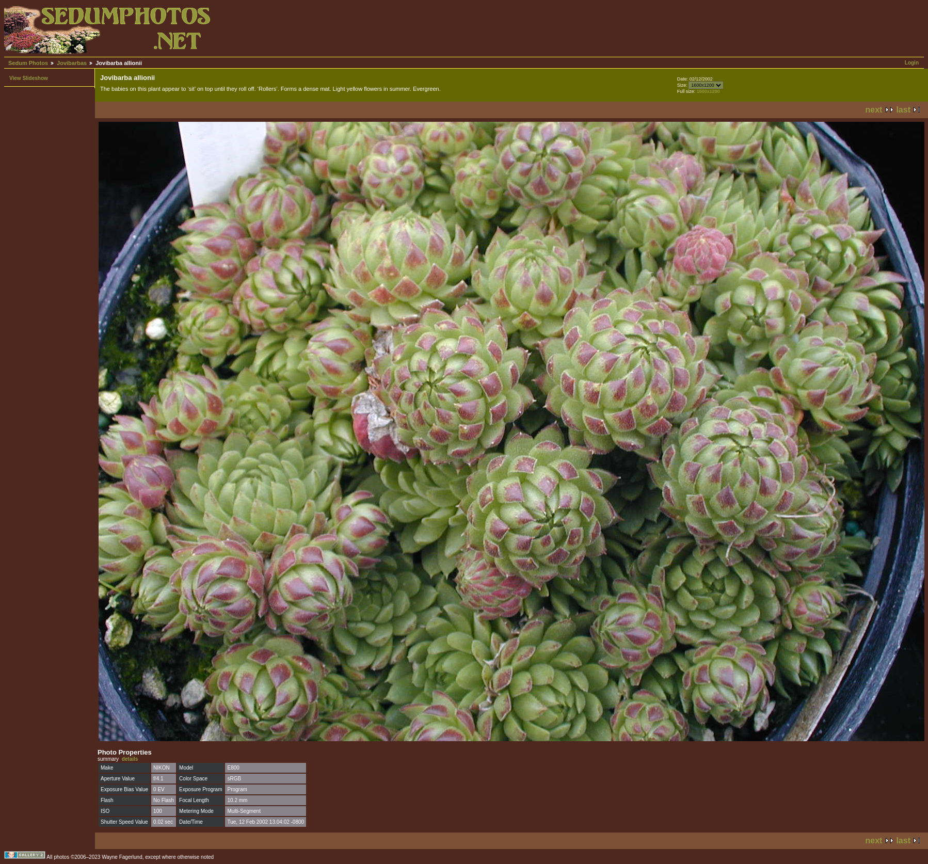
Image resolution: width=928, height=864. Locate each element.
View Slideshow (28, 78)
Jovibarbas (72, 63)
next (874, 109)
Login (912, 63)
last (903, 109)
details (130, 759)
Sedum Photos (28, 63)
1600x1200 (708, 91)
